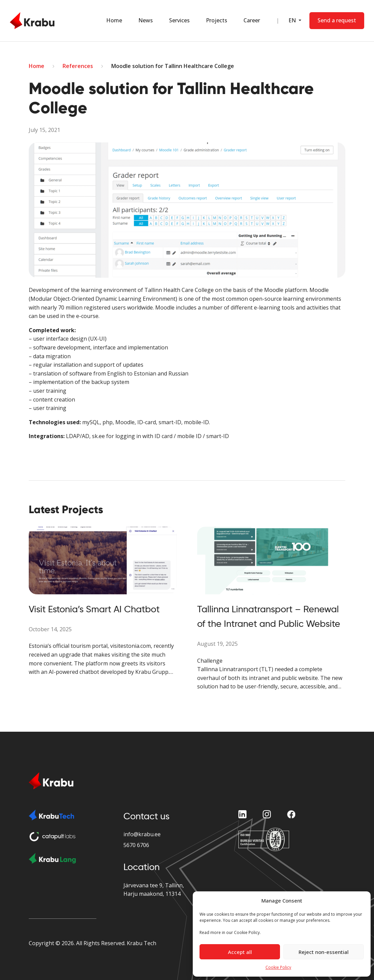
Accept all (240, 952)
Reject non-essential (324, 952)
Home (114, 20)
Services (179, 20)
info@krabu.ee (142, 834)
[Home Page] (32, 20)
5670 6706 (136, 845)
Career (251, 20)
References (78, 66)
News (145, 20)
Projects (216, 20)
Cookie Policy (278, 967)
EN (292, 20)
